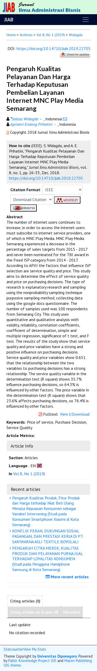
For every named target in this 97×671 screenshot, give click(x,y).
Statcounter (13, 649)
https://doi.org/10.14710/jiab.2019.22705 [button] (46, 178)
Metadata (71, 612)
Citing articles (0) (25, 601)
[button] (8, 132)
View (64, 414)
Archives (26, 34)
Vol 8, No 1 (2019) (50, 34)
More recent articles (68, 576)
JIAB (8, 19)
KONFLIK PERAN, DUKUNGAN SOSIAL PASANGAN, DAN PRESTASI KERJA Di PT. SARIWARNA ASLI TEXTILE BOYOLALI (47, 536)
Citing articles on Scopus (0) (34, 612)
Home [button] (11, 34)
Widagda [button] (76, 34)
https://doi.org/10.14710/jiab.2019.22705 (54, 48)
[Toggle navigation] (85, 19)
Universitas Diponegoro (57, 656)
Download (80, 414)
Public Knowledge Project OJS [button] (32, 660)
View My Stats (34, 649)
